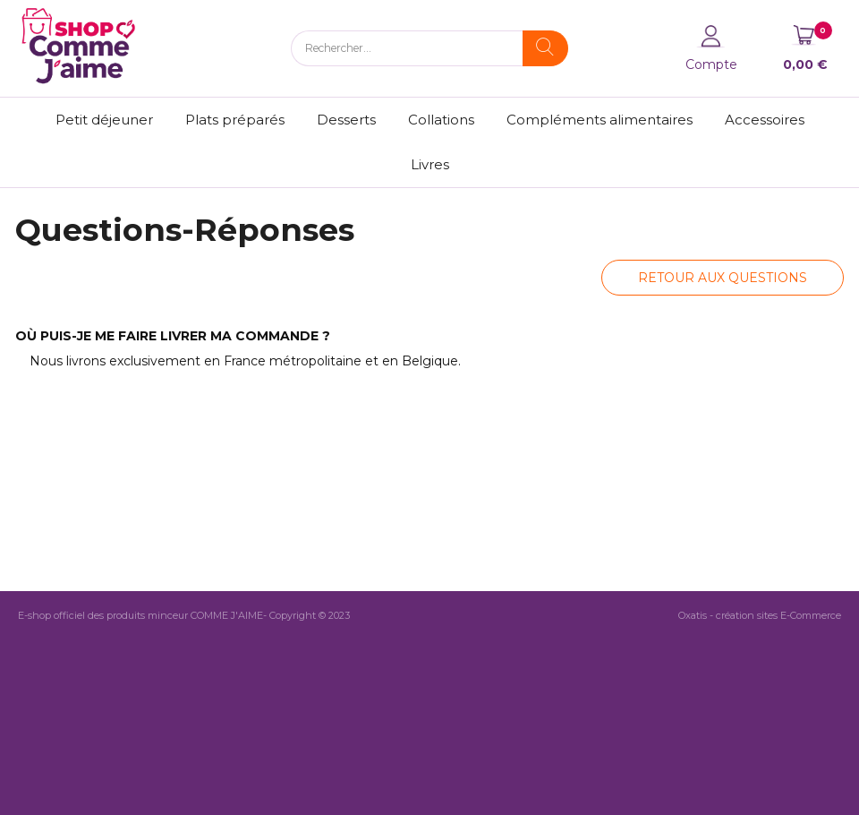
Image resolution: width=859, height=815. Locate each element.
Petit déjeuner (104, 119)
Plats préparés (235, 119)
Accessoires (764, 119)
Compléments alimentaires (599, 119)
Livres (430, 164)
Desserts (346, 119)
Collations (441, 119)
